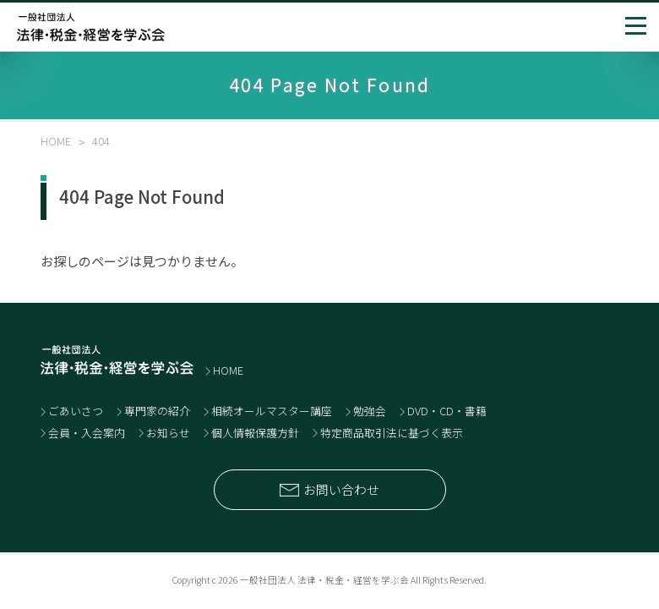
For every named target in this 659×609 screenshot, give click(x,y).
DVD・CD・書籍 (447, 411)
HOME (228, 370)
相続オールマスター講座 (271, 411)
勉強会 (369, 411)
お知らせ (168, 433)
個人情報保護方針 (255, 433)
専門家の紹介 (157, 411)
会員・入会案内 (86, 433)
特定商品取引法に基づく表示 (391, 433)
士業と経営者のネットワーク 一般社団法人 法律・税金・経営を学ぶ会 (91, 27)
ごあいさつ (75, 411)
